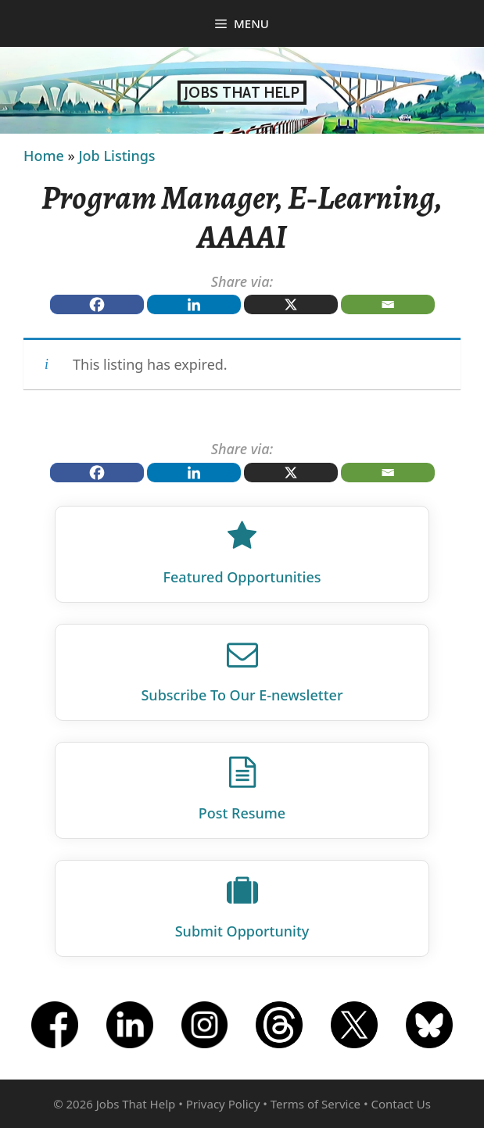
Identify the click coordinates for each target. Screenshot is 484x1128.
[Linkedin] (194, 304)
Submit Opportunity (242, 931)
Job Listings (116, 155)
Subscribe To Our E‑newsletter (241, 695)
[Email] (388, 304)
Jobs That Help (242, 93)
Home (43, 155)
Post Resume (242, 813)
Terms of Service (315, 1104)
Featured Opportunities (242, 577)
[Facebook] (97, 304)
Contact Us (401, 1104)
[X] (291, 304)
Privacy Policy (223, 1104)
